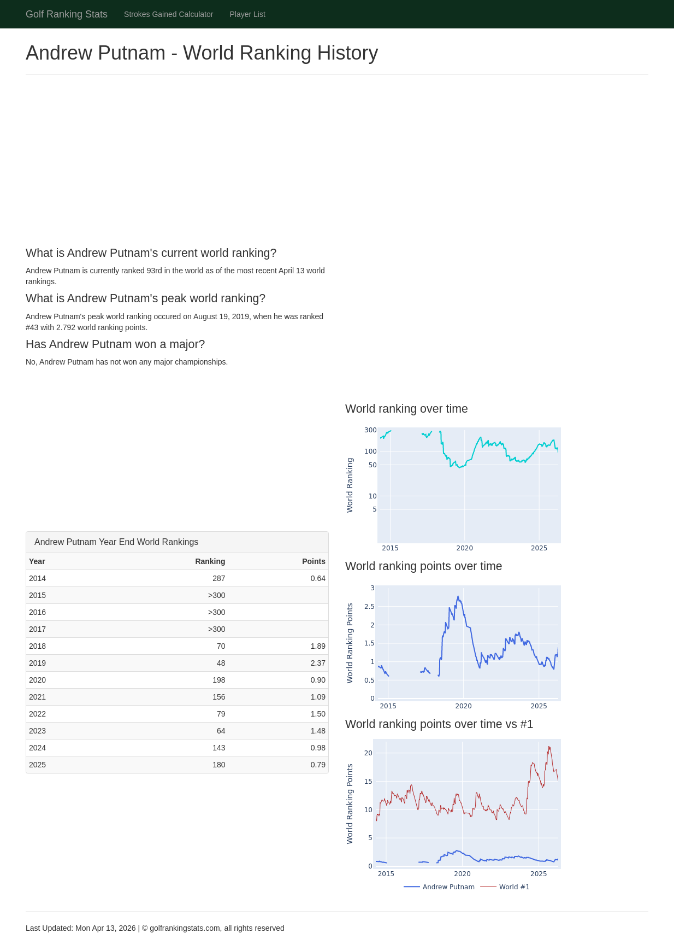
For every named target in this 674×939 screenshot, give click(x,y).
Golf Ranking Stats (67, 14)
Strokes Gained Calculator (168, 14)
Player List (247, 14)
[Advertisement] (337, 162)
